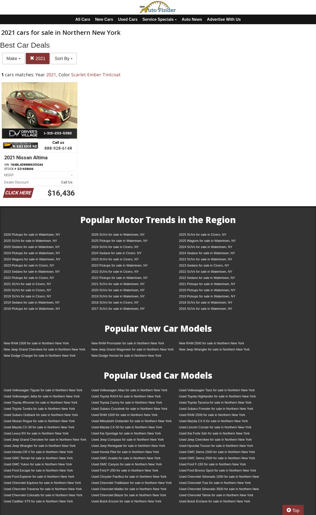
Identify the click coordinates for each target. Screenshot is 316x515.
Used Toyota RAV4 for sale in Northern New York (126, 396)
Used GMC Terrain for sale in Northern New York (38, 458)
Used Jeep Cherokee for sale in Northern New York (215, 439)
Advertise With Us (224, 19)
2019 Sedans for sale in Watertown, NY (32, 302)
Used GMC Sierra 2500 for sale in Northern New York (217, 458)
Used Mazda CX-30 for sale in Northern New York (39, 427)
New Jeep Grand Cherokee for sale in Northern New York (44, 349)
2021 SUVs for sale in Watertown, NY (118, 284)
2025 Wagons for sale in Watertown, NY (207, 241)
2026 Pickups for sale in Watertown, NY (32, 234)
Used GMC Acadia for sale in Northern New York (125, 458)
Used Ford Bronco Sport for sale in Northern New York (217, 470)
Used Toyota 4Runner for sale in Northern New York (40, 402)
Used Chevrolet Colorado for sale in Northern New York (43, 495)
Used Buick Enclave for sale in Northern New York (214, 501)
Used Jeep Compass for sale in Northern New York (127, 439)
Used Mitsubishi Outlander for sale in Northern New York (131, 421)
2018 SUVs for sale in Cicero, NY (115, 302)
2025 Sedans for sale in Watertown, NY (32, 247)
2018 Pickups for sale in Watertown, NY (32, 308)
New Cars (104, 19)
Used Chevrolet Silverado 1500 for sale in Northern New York (219, 477)
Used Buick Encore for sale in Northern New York (126, 501)
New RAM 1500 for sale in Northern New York (36, 343)
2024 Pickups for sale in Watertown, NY (32, 253)
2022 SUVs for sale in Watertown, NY (205, 271)
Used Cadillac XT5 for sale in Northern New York (38, 501)
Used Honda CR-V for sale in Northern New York (38, 452)
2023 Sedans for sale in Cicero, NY (204, 265)
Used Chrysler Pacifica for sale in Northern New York (128, 476)
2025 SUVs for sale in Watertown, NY (30, 241)
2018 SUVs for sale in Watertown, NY (205, 302)
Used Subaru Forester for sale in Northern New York (216, 409)
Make (13, 58)
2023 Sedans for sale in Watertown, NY (32, 271)
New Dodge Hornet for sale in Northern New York (126, 355)
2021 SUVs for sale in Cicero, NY (27, 284)
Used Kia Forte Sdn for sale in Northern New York (214, 433)
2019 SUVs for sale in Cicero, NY (27, 296)
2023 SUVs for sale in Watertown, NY (205, 259)
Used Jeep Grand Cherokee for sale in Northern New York (45, 439)
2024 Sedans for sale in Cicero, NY (116, 253)
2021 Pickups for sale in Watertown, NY (207, 284)
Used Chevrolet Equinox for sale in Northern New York (42, 483)
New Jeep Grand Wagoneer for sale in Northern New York (132, 349)
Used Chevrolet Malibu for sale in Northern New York (128, 489)
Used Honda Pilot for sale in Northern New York (125, 452)
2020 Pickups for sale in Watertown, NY (207, 290)
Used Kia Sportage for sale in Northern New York (126, 433)
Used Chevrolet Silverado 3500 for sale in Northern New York (219, 490)
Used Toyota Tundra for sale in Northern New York (39, 409)
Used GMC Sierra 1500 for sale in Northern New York (217, 452)
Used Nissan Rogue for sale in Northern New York (39, 421)
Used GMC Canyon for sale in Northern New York (126, 464)
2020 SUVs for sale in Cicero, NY (27, 290)
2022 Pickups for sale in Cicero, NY (29, 278)
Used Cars (128, 19)
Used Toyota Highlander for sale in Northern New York (217, 396)
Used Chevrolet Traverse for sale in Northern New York (43, 489)
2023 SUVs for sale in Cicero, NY (115, 259)
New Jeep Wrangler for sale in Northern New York (214, 349)
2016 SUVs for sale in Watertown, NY (205, 308)
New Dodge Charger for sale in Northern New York (40, 355)
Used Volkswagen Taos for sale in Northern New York (217, 390)
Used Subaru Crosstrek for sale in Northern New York (129, 409)
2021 (37, 58)
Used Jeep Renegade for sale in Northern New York (128, 446)
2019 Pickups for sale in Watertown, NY (207, 296)
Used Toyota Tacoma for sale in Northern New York (215, 402)
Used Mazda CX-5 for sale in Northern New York (213, 421)
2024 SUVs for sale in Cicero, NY (115, 247)
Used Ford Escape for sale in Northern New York (38, 470)
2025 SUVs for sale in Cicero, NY (202, 234)
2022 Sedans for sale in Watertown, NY (207, 278)
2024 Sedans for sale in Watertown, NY (207, 253)
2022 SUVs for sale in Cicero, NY (115, 271)
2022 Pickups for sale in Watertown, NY (119, 278)
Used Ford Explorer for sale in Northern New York (39, 476)
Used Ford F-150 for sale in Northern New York (212, 464)
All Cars (82, 19)
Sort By (64, 58)
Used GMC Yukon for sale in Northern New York (38, 464)
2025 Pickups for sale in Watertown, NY (119, 241)
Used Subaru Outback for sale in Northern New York (41, 415)
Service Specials (159, 19)
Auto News (192, 19)
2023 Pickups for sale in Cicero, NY (29, 265)
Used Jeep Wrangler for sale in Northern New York (40, 446)
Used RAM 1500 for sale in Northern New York (124, 415)
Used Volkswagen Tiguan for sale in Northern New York (43, 390)
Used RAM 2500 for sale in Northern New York (212, 415)
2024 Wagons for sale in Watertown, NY (32, 259)
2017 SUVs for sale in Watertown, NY (118, 308)
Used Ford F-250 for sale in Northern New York (124, 470)
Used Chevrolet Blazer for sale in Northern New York (128, 495)
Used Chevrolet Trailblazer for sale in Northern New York (131, 483)
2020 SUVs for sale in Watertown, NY (118, 290)
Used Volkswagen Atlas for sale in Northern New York (129, 390)
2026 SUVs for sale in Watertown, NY (118, 234)
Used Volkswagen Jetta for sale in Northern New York (42, 396)
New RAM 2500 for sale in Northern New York (211, 343)
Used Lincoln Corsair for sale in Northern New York (215, 427)
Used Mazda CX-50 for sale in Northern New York (126, 427)
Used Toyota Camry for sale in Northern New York (126, 402)
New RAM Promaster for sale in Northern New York (127, 343)
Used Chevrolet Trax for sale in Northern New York (215, 483)
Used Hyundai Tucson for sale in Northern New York (216, 446)
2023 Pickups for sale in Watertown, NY (119, 265)
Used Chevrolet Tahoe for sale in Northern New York (216, 495)
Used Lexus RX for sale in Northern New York (36, 433)
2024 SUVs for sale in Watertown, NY (205, 247)
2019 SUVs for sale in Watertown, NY (118, 296)
